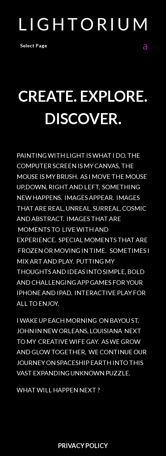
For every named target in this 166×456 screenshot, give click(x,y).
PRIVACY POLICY (83, 445)
